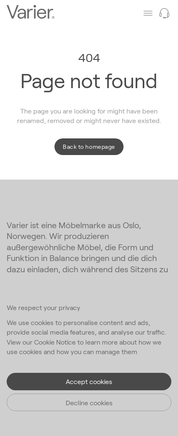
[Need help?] (164, 13)
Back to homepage (89, 146)
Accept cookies (89, 381)
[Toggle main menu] (148, 13)
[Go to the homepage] (30, 13)
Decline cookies (89, 402)
